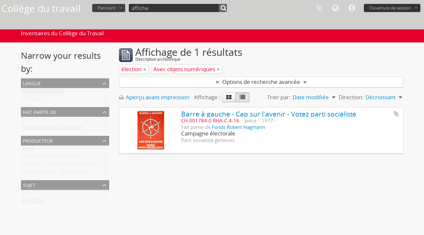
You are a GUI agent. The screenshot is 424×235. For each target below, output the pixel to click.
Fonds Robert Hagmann (52, 128)
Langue (335, 8)
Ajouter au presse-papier (396, 114)
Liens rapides (352, 8)
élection (32, 201)
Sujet (29, 184)
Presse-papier (319, 8)
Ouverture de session (390, 8)
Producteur (38, 140)
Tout (28, 120)
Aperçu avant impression (154, 97)
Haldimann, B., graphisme (55, 173)
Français (32, 99)
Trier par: (279, 97)
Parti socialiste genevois (52, 157)
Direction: (351, 97)
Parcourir (107, 8)
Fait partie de (39, 111)
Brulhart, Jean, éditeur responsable (66, 165)
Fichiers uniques (42, 92)
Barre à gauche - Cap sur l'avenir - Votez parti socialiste (268, 113)
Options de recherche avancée (261, 82)
